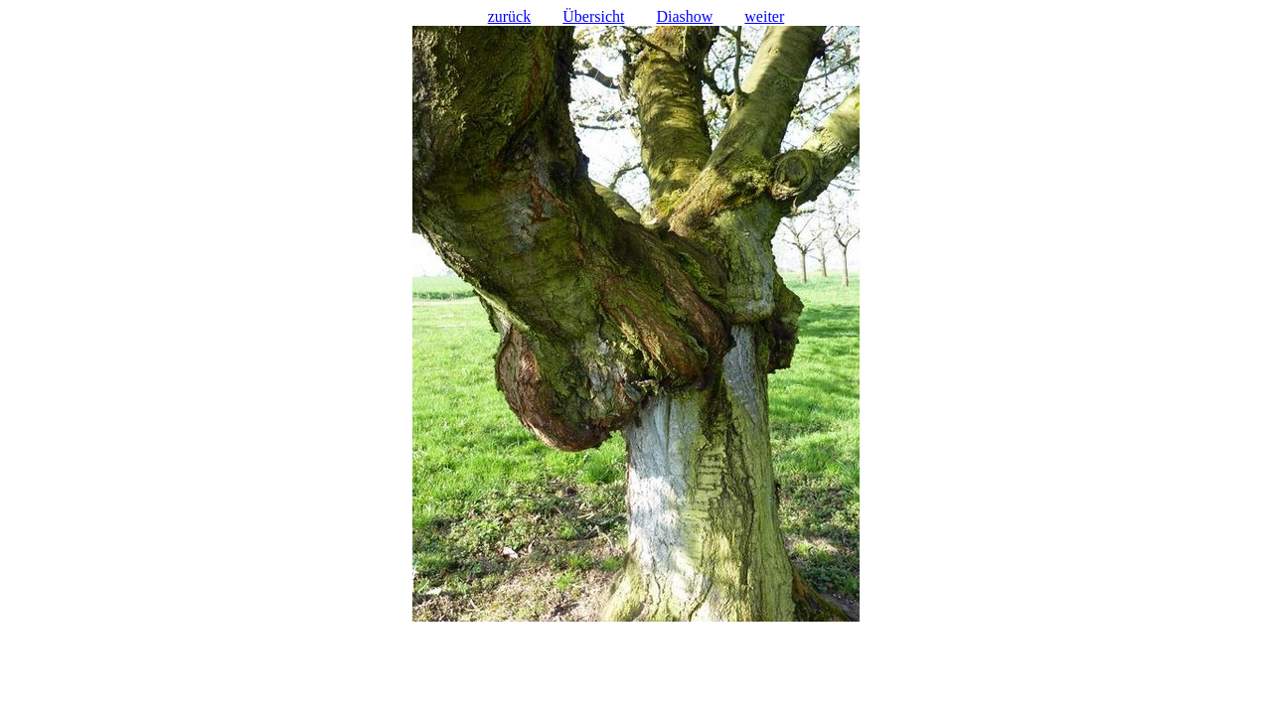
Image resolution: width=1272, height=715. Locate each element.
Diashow (684, 16)
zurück (510, 16)
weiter (764, 16)
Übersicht (593, 16)
